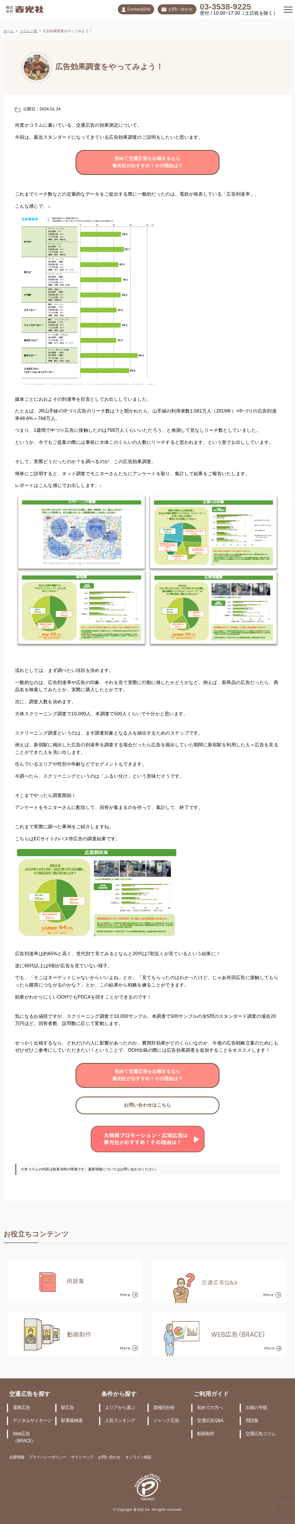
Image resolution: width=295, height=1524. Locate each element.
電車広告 (21, 1407)
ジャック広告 (166, 1420)
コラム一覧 (28, 31)
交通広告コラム (260, 1433)
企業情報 (16, 1457)
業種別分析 (164, 1407)
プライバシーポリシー (47, 1457)
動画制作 (205, 1433)
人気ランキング (120, 1420)
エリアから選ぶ (120, 1407)
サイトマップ (82, 1457)
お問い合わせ (177, 10)
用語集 (251, 1420)
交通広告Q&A (210, 1420)
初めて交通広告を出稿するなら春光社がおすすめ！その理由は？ (147, 162)
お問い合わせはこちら (147, 1105)
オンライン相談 (138, 1457)
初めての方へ (210, 1407)
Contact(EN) (136, 9)
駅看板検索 (72, 1420)
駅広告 (67, 1407)
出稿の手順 (256, 1407)
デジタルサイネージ (32, 1420)
